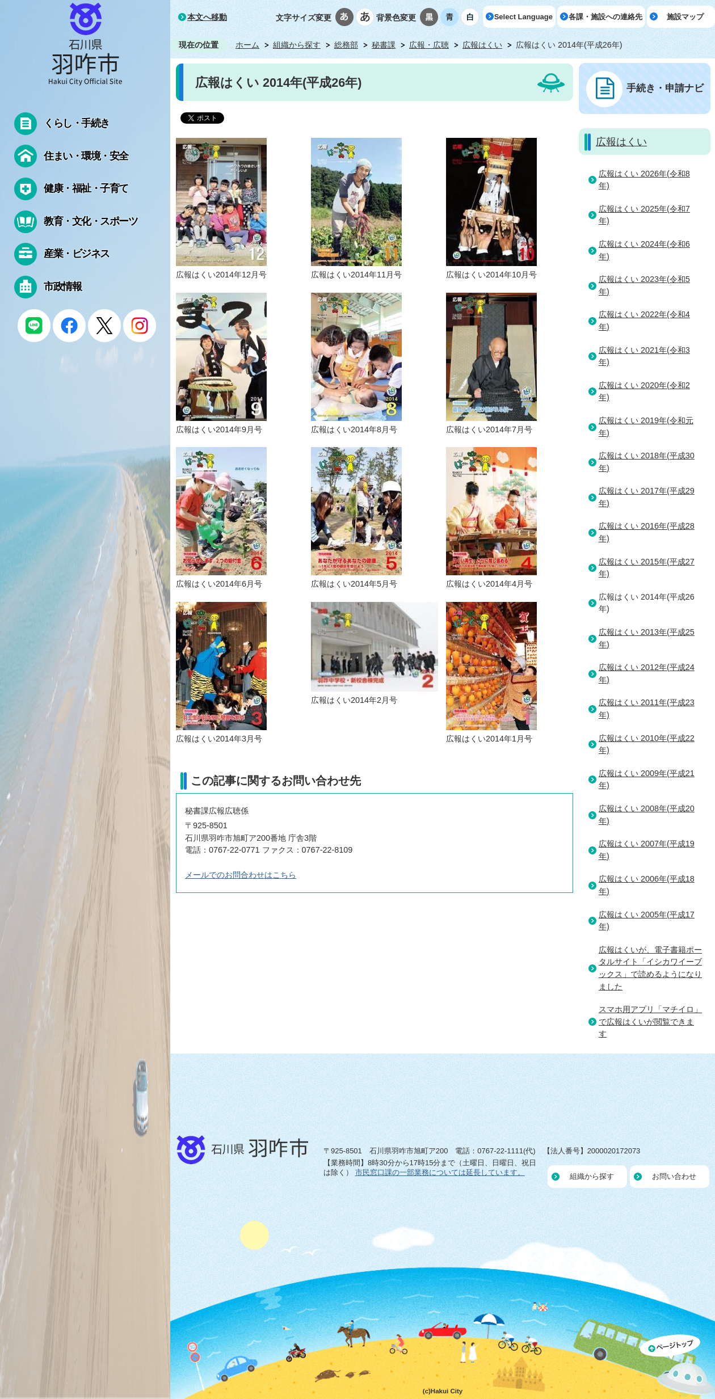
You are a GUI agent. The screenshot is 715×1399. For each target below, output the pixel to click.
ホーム (247, 44)
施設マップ (685, 16)
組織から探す (297, 44)
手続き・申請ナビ (665, 88)
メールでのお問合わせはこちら (240, 874)
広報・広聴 (429, 44)
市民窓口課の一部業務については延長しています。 (440, 1172)
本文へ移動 (207, 17)
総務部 (346, 44)
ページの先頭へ (677, 1366)
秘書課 (384, 44)
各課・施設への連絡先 (605, 16)
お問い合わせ (674, 1176)
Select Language (523, 16)
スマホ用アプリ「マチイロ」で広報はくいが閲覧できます (650, 1021)
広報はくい (482, 44)
